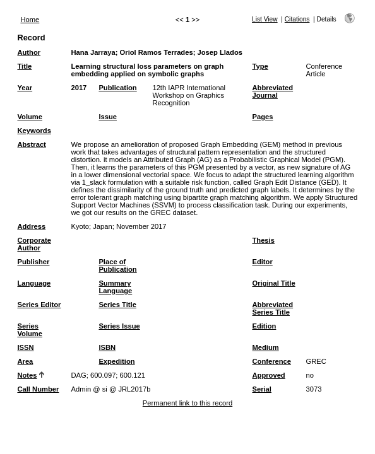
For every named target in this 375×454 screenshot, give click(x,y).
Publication (117, 87)
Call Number (38, 389)
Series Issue (119, 326)
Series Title (117, 304)
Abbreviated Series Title (272, 308)
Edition (264, 326)
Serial (261, 389)
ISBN (107, 347)
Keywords (34, 130)
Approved (268, 375)
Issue (107, 116)
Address (31, 226)
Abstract (31, 144)
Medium (265, 347)
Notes (27, 375)
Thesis (263, 240)
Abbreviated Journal (272, 91)
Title (24, 66)
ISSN (25, 347)
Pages (262, 116)
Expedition (116, 361)
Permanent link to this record (187, 403)
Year (24, 87)
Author (28, 52)
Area (25, 361)
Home (29, 19)
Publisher (33, 261)
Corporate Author (34, 244)
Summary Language (115, 286)
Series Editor (39, 304)
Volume (29, 116)
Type (260, 66)
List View (265, 19)
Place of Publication (117, 265)
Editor (262, 261)
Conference (271, 361)
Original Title (273, 283)
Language (34, 283)
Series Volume (29, 329)
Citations (297, 19)
